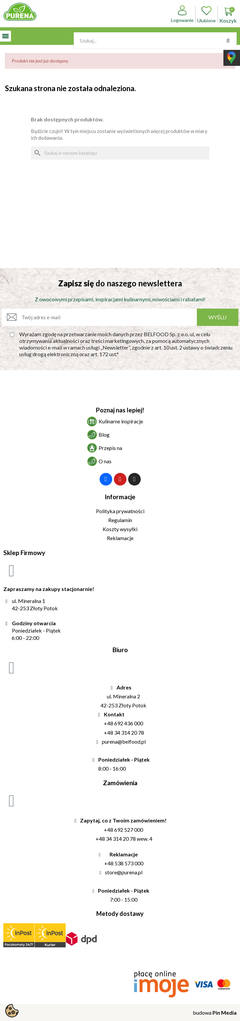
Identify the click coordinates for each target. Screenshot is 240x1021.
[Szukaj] (120, 153)
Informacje (120, 497)
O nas (105, 461)
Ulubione (206, 14)
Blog (104, 434)
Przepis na (110, 448)
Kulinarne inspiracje (121, 421)
